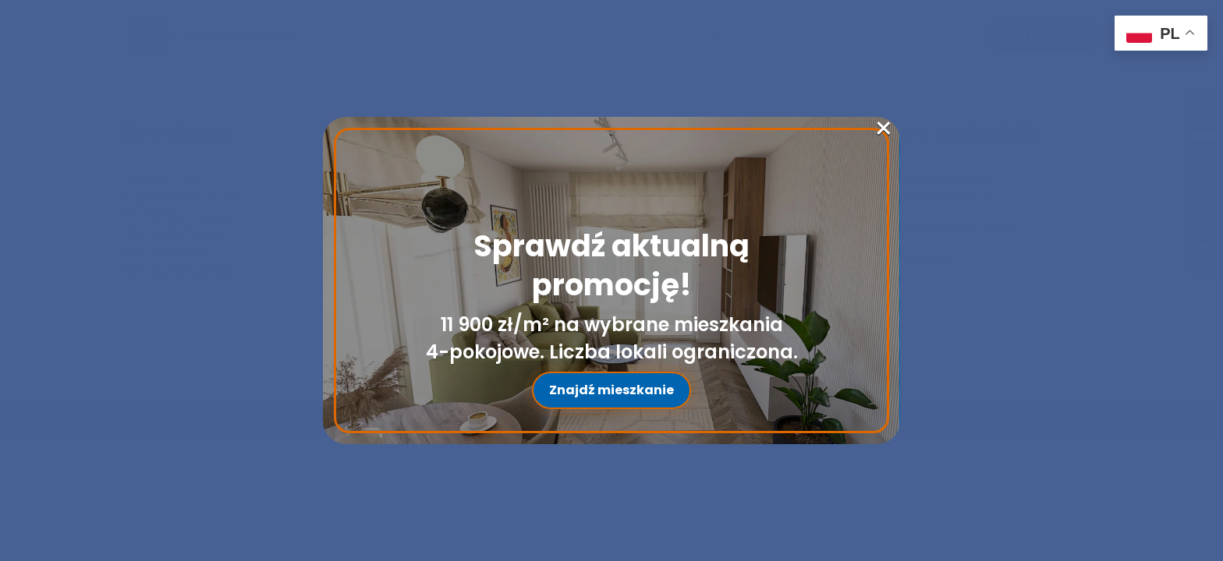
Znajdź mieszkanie (611, 390)
